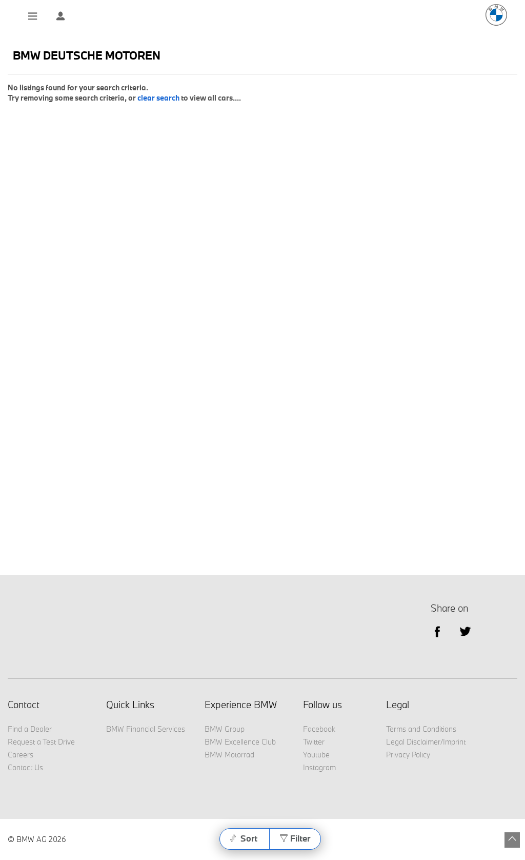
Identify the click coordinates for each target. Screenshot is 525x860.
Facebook (319, 729)
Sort (248, 838)
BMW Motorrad (229, 754)
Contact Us (25, 767)
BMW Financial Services (145, 729)
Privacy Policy (408, 754)
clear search (158, 98)
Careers (20, 754)
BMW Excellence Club (240, 742)
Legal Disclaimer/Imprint (426, 742)
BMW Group (225, 729)
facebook (437, 630)
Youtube (316, 754)
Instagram (319, 767)
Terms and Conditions (421, 729)
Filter (300, 838)
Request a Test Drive (41, 742)
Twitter (465, 630)
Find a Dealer (30, 729)
